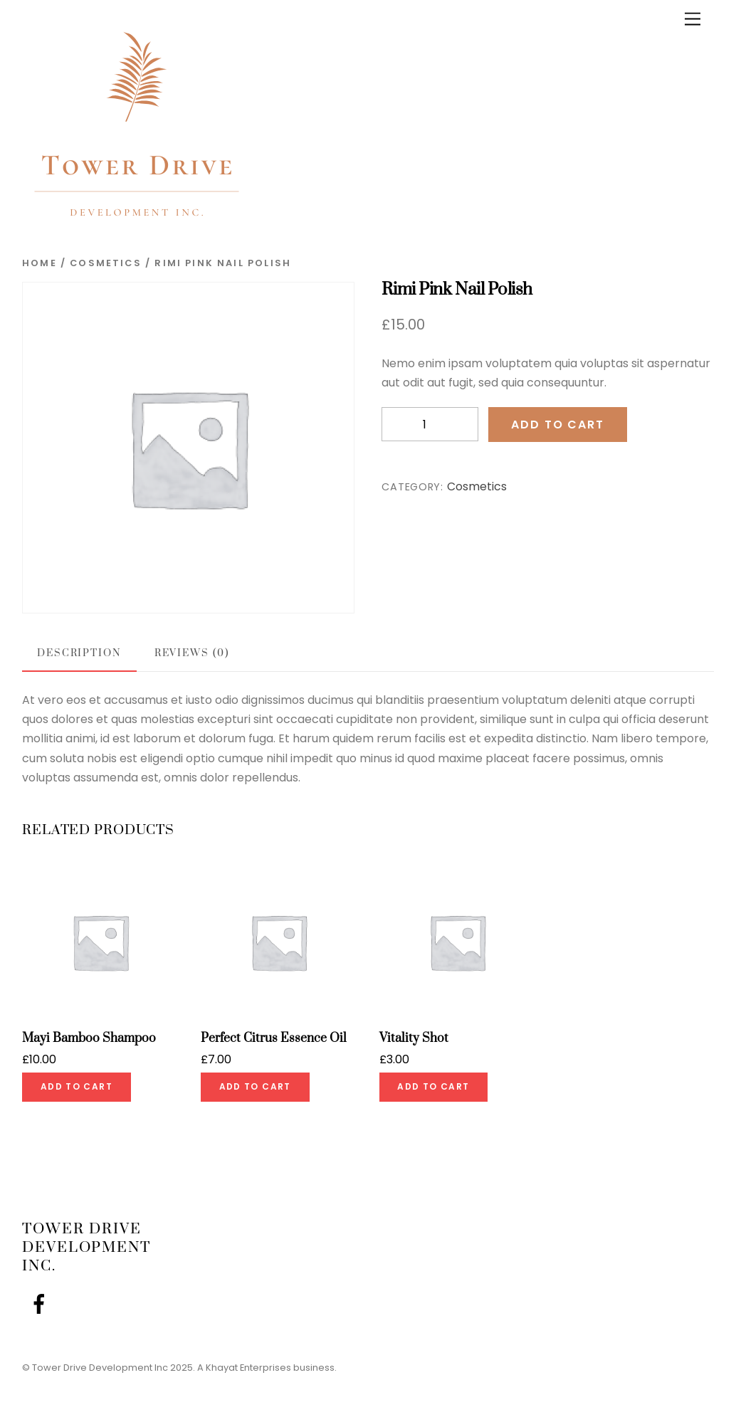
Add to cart (557, 424)
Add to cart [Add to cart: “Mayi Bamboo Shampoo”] (76, 1086)
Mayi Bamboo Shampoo (89, 1038)
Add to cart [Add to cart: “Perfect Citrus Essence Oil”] (255, 1086)
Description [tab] (79, 653)
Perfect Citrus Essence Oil (274, 1038)
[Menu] (692, 19)
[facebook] (41, 1305)
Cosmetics (106, 263)
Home (39, 263)
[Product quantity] (430, 424)
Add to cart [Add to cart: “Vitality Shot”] (433, 1086)
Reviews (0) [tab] (191, 653)
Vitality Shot (413, 1038)
